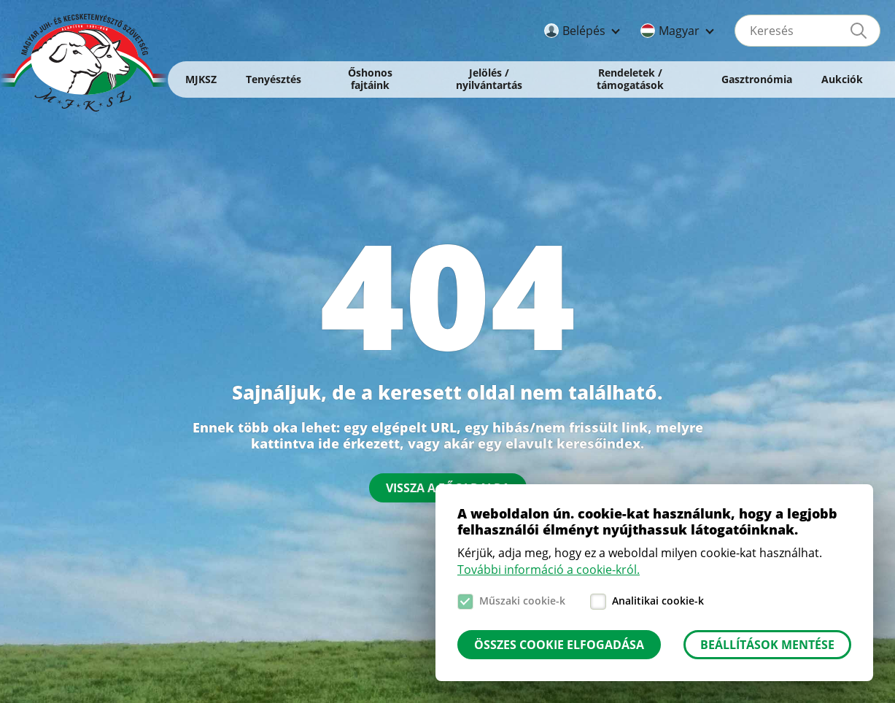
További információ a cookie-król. (548, 570)
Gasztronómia (756, 79)
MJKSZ (201, 79)
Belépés (583, 31)
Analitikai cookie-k (658, 600)
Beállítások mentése (767, 645)
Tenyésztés (273, 79)
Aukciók (842, 79)
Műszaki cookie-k (522, 600)
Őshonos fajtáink (370, 79)
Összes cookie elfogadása (559, 645)
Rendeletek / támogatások (630, 79)
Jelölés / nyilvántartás (489, 79)
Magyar (679, 31)
